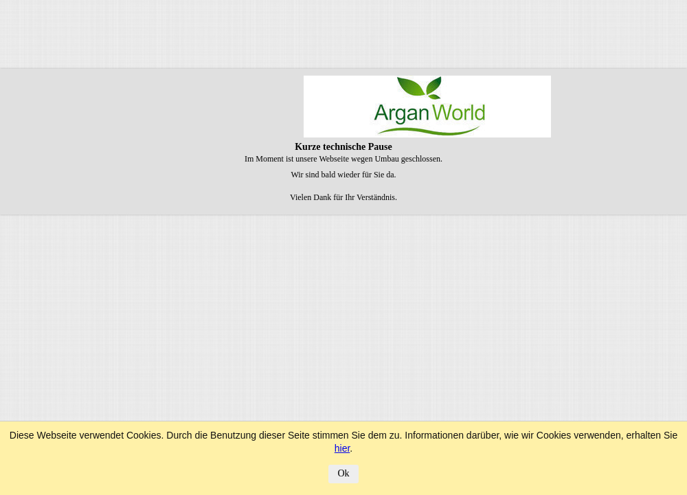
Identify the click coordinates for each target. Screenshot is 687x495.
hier (342, 448)
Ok (343, 473)
